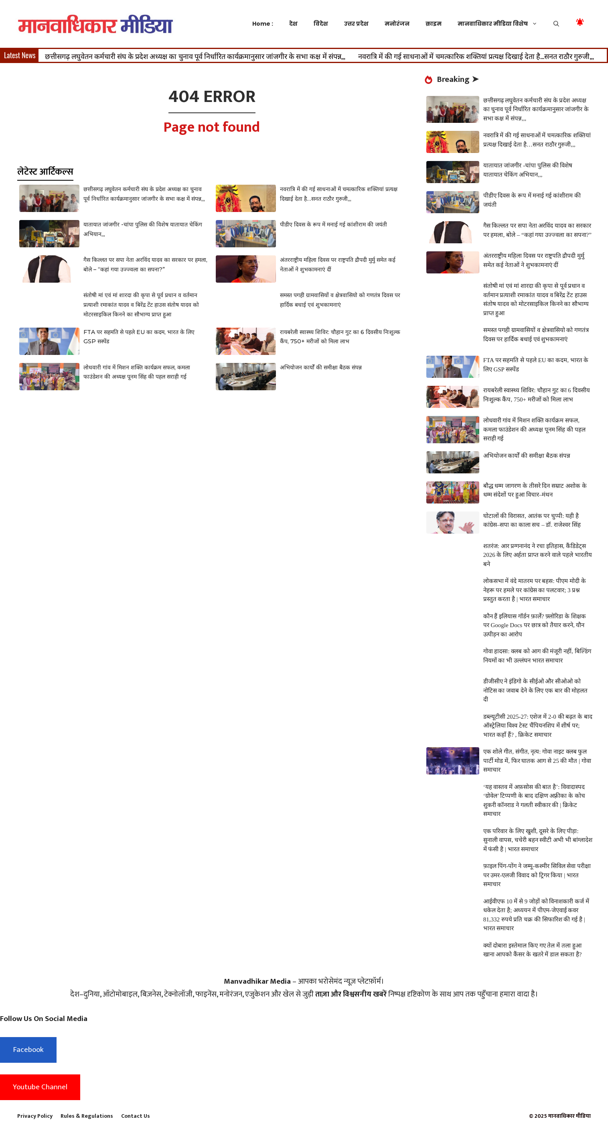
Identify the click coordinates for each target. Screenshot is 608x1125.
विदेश (321, 24)
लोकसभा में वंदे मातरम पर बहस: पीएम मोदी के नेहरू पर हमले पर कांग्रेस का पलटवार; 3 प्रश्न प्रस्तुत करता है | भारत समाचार (534, 590)
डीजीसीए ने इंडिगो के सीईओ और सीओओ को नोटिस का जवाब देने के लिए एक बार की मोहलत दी (535, 690)
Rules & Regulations (87, 1116)
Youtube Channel (40, 1087)
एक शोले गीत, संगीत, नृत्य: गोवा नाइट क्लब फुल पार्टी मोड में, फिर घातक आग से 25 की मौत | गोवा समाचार (537, 760)
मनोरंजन (397, 24)
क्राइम (434, 24)
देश (293, 24)
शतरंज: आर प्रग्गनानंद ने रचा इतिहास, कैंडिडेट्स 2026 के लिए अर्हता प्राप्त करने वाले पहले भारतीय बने (537, 555)
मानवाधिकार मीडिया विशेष (501, 24)
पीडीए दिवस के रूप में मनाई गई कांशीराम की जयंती (333, 224)
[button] (556, 24)
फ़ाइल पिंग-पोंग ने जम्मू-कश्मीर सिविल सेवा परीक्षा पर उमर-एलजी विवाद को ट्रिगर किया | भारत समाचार (537, 875)
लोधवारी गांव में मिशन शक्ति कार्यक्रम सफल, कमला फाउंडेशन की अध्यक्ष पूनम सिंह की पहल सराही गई (534, 429)
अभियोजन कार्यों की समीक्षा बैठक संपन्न (321, 367)
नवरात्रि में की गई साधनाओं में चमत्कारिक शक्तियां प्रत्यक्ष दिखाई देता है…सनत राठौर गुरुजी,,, (476, 55)
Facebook (28, 1049)
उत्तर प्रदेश (356, 24)
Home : (262, 24)
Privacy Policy (35, 1116)
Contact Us (135, 1116)
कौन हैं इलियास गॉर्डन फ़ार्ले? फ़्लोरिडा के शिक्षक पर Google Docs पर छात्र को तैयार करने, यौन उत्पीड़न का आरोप (534, 625)
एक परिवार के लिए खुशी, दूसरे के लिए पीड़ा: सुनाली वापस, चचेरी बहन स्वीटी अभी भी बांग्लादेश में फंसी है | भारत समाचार (537, 840)
